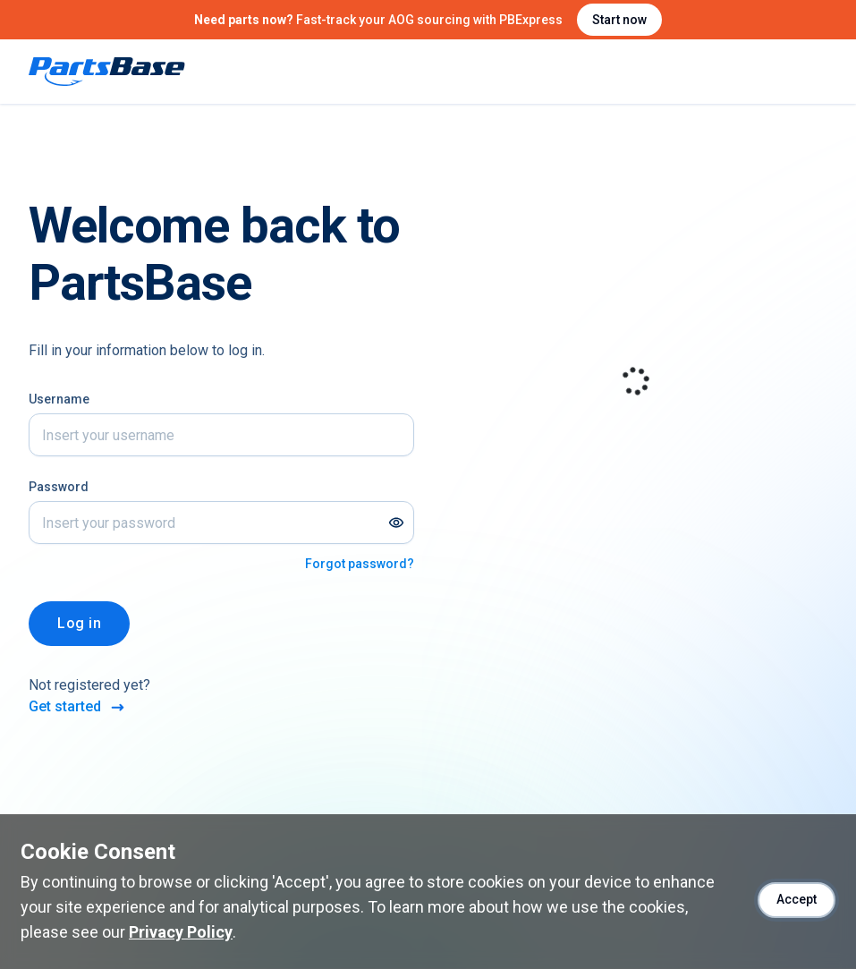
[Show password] (396, 522)
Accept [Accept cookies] (796, 899)
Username (59, 399)
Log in (79, 623)
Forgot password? (359, 564)
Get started (78, 707)
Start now (619, 20)
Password (59, 487)
